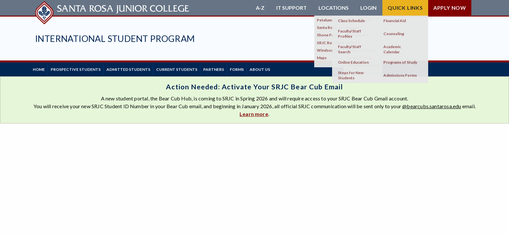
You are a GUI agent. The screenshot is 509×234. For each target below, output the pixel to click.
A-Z (260, 7)
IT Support (291, 7)
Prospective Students (83, 68)
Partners (235, 68)
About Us (291, 68)
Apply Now (449, 8)
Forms (263, 68)
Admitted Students (140, 68)
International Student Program (115, 38)
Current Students (193, 68)
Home (41, 68)
